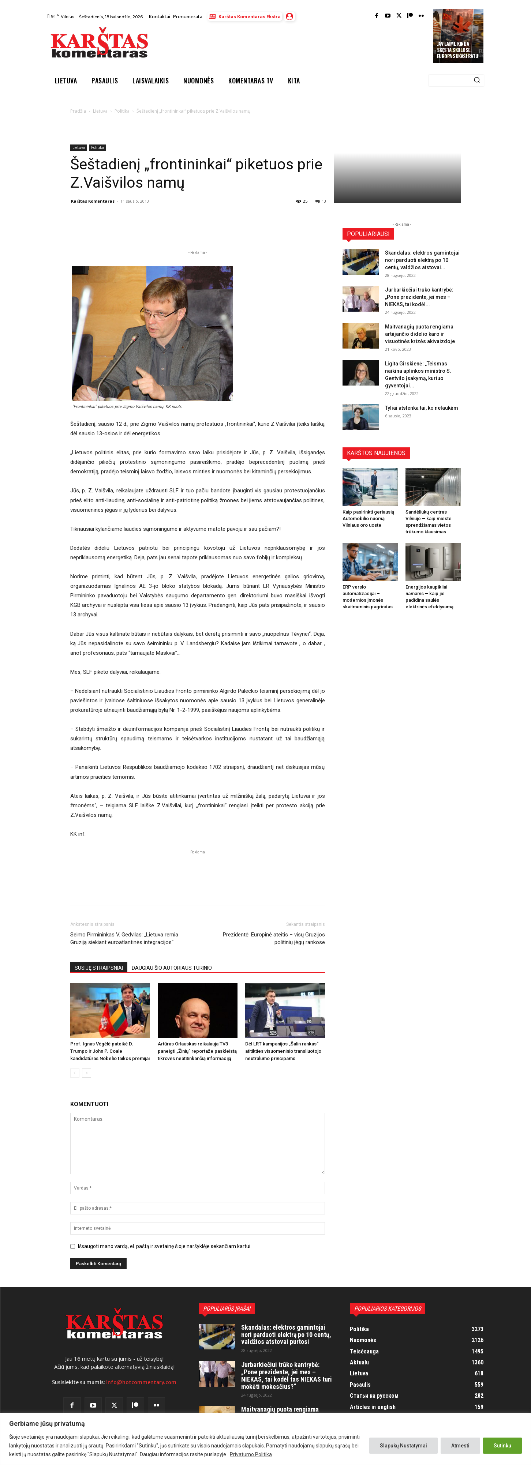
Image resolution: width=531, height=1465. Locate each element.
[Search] (477, 80)
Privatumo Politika (251, 1454)
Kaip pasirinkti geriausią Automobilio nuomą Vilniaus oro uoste (368, 518)
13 (320, 201)
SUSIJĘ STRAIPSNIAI (99, 968)
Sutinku (502, 1446)
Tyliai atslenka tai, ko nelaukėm (421, 408)
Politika (122, 111)
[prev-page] (74, 1073)
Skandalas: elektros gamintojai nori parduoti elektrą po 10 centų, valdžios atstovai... (422, 260)
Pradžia (78, 111)
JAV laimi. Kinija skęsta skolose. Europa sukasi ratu (457, 50)
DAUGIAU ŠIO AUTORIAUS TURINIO (172, 968)
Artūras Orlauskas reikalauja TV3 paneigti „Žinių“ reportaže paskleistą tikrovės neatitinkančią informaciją (197, 1051)
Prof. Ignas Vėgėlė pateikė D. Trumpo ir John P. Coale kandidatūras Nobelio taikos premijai (110, 1051)
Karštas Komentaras (93, 201)
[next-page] (86, 1073)
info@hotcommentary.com (141, 1382)
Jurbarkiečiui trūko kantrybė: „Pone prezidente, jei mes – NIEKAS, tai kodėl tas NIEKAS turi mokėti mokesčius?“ (286, 1375)
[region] (265, 1439)
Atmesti (460, 1446)
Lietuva (100, 111)
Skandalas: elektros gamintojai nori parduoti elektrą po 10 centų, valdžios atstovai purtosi (286, 1334)
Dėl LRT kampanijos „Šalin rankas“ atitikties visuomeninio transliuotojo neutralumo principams (283, 1051)
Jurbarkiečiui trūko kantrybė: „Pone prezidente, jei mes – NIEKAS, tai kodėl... (419, 297)
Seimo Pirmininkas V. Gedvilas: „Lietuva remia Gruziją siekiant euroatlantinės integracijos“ (124, 938)
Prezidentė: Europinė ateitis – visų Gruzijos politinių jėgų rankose (274, 938)
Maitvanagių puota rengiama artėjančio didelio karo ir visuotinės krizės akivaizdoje (420, 334)
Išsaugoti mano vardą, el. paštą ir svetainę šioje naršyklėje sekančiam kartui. (164, 1246)
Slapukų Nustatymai (403, 1446)
